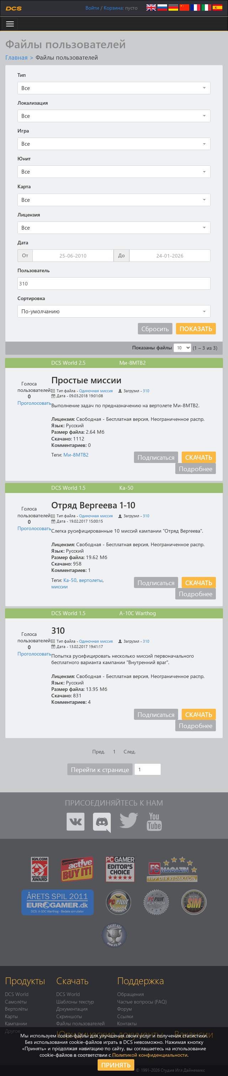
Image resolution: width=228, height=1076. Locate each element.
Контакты (127, 1023)
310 (146, 390)
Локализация (32, 103)
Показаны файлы (152, 347)
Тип (21, 75)
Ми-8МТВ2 (76, 454)
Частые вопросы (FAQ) (142, 1001)
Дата (22, 242)
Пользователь (33, 270)
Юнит (24, 158)
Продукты (25, 980)
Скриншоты (69, 1016)
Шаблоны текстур (75, 1001)
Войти (92, 7)
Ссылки (125, 1016)
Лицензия (28, 214)
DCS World (16, 994)
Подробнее (195, 468)
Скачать (198, 457)
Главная (16, 57)
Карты (11, 1016)
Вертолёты (16, 1008)
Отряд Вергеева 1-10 (93, 504)
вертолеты (91, 580)
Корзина (113, 7)
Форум (124, 1008)
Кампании (16, 1023)
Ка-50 (70, 580)
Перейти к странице (100, 769)
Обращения (130, 994)
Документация (72, 1008)
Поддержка (140, 980)
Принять (116, 1064)
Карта (24, 186)
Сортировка (31, 298)
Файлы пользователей (80, 1023)
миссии (59, 586)
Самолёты (16, 1001)
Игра (23, 131)
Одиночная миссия (96, 390)
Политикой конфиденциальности (149, 1054)
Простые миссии (86, 379)
